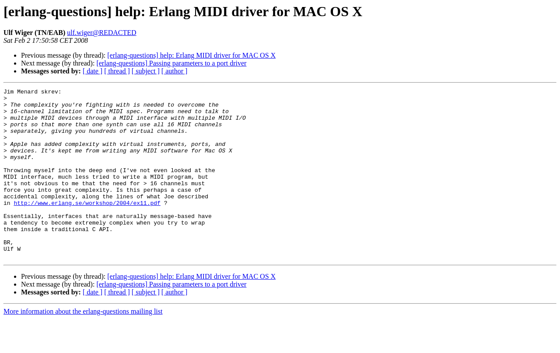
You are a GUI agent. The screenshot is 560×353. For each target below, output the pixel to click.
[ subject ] (146, 71)
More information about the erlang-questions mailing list (83, 345)
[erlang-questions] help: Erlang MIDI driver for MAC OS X (191, 55)
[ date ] (92, 71)
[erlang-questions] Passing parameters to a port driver (171, 63)
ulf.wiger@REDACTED (101, 32)
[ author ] (174, 71)
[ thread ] (117, 71)
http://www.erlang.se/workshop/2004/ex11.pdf (87, 226)
